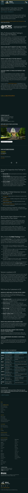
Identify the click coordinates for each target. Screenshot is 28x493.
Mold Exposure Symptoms (5, 435)
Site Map (2, 412)
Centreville (2, 447)
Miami (2, 464)
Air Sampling (3, 417)
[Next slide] (16, 162)
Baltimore (2, 455)
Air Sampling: (5, 196)
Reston (2, 126)
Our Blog (2, 430)
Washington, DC (11, 12)
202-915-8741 (10, 95)
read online (3, 158)
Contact (2, 408)
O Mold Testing (14, 489)
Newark (16, 443)
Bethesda (2, 456)
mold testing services (12, 83)
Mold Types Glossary (4, 425)
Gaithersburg (3, 457)
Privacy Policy (3, 409)
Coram (16, 450)
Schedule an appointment (7, 141)
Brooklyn (16, 447)
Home (2, 12)
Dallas (2, 451)
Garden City (17, 451)
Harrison (16, 453)
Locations (5, 12)
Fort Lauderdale (3, 461)
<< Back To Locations (5, 395)
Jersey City (16, 442)
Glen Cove (16, 452)
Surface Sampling (4, 419)
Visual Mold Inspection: (7, 201)
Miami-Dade (3, 463)
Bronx (16, 446)
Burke (2, 446)
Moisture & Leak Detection (5, 420)
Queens (16, 458)
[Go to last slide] (11, 162)
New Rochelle (17, 456)
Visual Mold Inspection (4, 421)
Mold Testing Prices (4, 406)
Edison (16, 440)
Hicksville (16, 455)
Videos (2, 411)
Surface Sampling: (6, 199)
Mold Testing (3, 416)
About (4, 404)
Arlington (2, 445)
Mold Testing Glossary (4, 426)
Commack (16, 448)
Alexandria (2, 443)
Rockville (6, 126)
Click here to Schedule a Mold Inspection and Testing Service (13, 21)
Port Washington (18, 457)
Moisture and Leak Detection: (8, 204)
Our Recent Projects (4, 407)
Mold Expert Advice (4, 434)
